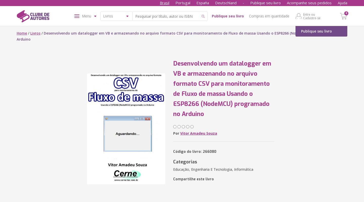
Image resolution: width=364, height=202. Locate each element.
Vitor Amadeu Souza (198, 133)
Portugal (182, 2)
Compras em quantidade (269, 16)
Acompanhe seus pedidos (309, 2)
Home (22, 33)
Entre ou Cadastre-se (312, 16)
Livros (35, 33)
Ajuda (342, 2)
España (202, 2)
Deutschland (226, 2)
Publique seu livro (265, 2)
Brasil (164, 2)
